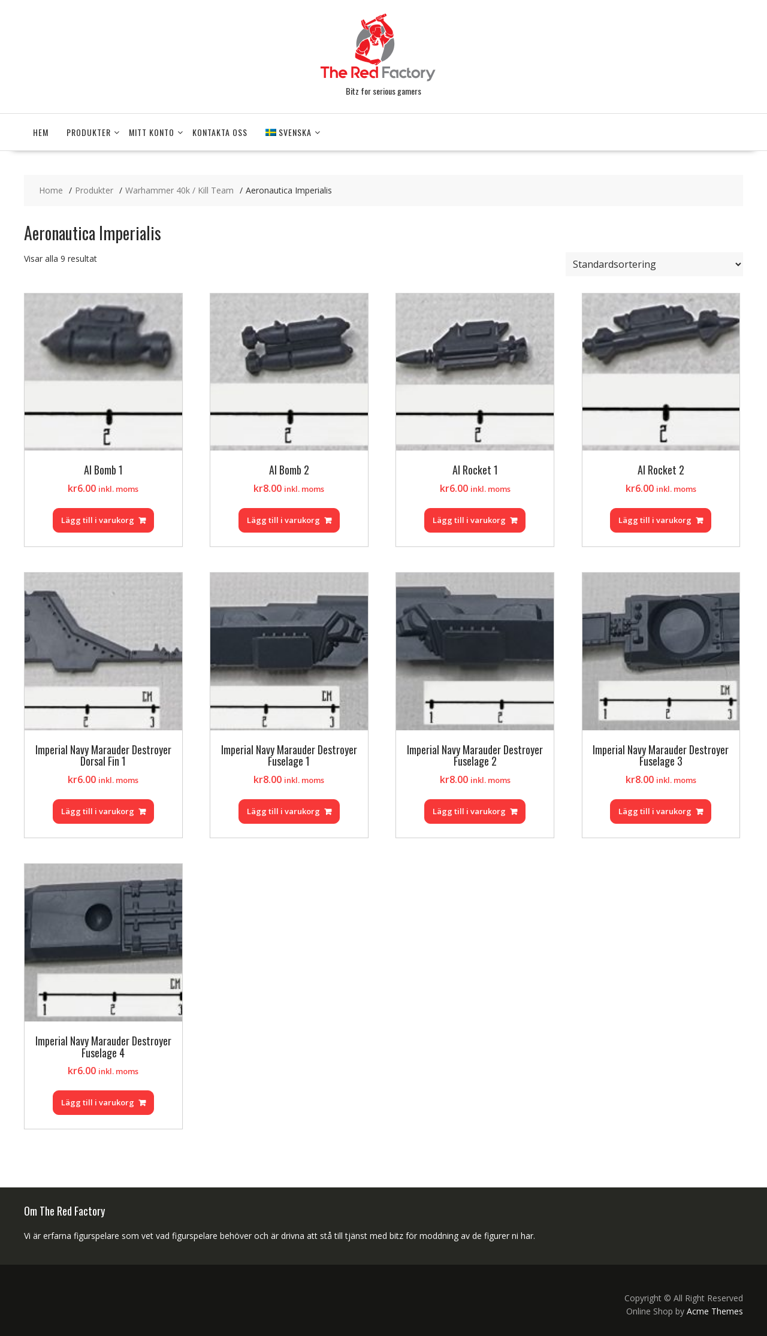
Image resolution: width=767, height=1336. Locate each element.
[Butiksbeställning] (654, 264)
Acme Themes (715, 1311)
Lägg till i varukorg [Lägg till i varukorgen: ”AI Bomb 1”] (97, 520)
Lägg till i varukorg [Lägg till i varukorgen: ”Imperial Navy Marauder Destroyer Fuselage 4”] (97, 1102)
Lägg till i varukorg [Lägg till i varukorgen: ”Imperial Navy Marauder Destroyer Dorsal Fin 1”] (97, 811)
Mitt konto (151, 132)
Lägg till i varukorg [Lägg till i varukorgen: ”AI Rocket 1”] (469, 520)
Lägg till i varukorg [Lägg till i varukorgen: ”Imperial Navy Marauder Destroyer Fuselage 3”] (654, 811)
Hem (41, 132)
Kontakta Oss (219, 132)
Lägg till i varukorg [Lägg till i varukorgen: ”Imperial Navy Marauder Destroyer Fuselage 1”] (283, 811)
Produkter (89, 132)
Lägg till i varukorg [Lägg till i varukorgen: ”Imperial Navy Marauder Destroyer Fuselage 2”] (469, 811)
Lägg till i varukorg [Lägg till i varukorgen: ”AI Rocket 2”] (654, 520)
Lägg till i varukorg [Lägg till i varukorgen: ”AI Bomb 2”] (283, 520)
